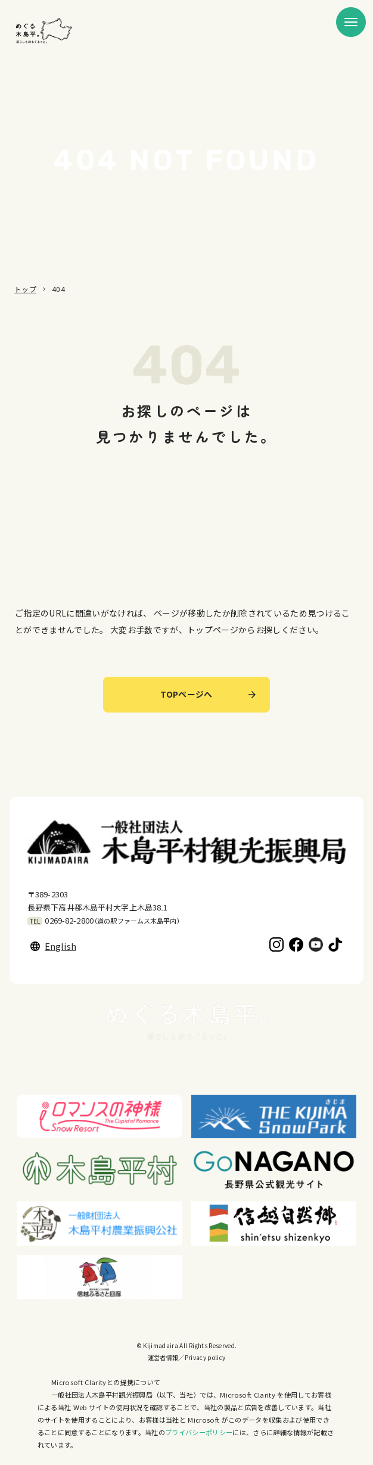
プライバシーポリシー (198, 1432)
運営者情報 (163, 1357)
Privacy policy (205, 1357)
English (53, 946)
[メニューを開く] (351, 22)
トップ (25, 289)
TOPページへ (208, 694)
